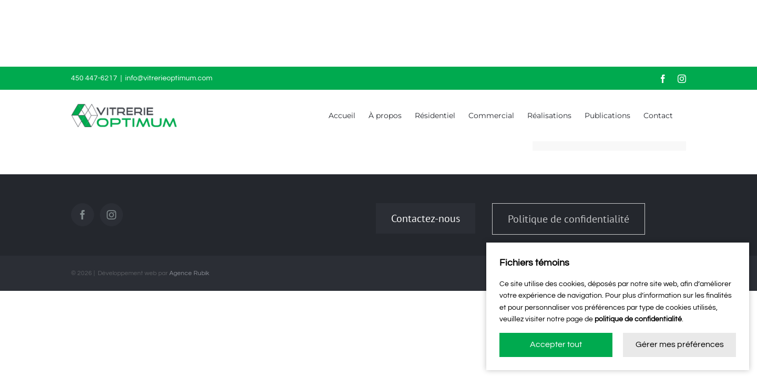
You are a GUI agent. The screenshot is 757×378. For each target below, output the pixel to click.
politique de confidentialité (638, 319)
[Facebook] (82, 214)
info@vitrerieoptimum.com (168, 78)
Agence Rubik (189, 273)
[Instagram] (111, 214)
